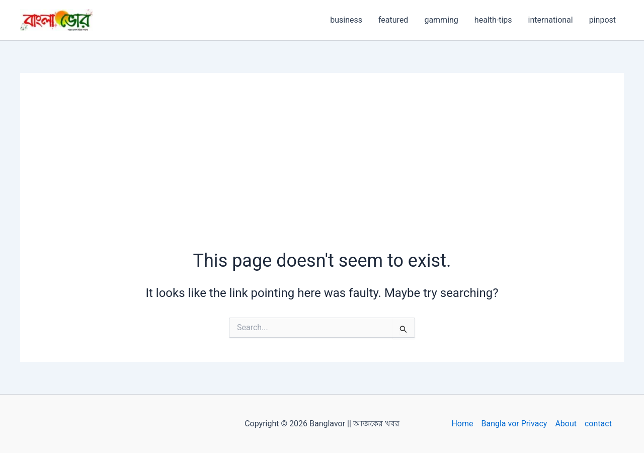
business (346, 20)
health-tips (493, 20)
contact (598, 423)
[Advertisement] (322, 172)
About (566, 423)
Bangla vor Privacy (514, 423)
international (550, 20)
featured (393, 20)
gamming (441, 20)
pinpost (602, 20)
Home (462, 423)
